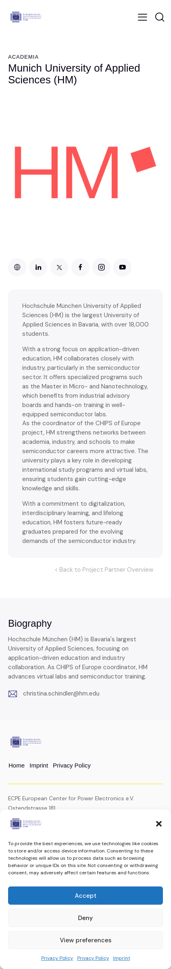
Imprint (121, 958)
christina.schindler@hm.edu (61, 693)
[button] (159, 824)
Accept (86, 896)
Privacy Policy (57, 958)
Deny (85, 918)
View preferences (86, 940)
